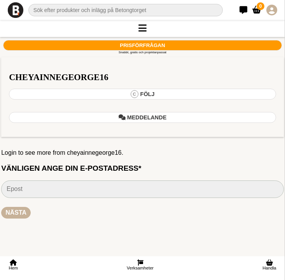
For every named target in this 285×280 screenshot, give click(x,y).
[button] (142, 28)
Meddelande (143, 117)
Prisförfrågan (142, 45)
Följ (143, 94)
